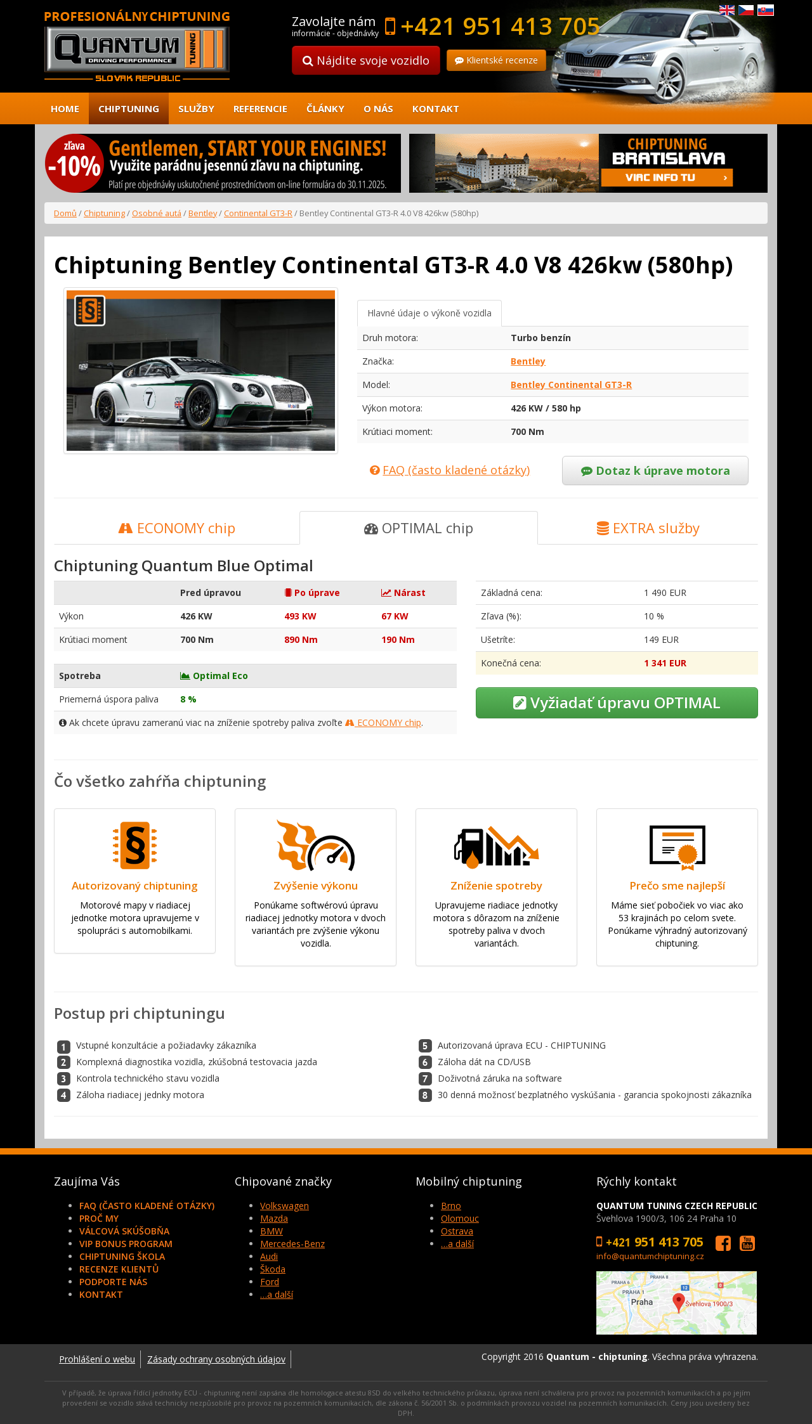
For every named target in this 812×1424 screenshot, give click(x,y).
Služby (196, 108)
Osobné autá (156, 213)
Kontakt (435, 108)
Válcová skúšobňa (124, 1231)
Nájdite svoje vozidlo (366, 60)
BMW (271, 1231)
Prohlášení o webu (97, 1359)
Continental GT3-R (258, 213)
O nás (378, 108)
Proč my (99, 1218)
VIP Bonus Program (126, 1244)
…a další (276, 1294)
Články (325, 108)
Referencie (260, 108)
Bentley (202, 213)
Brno (451, 1206)
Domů (65, 213)
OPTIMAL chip (418, 527)
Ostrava (457, 1231)
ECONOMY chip (176, 527)
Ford (269, 1282)
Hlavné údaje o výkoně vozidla (429, 313)
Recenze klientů (119, 1269)
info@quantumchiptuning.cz (650, 1256)
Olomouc (460, 1218)
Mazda (274, 1218)
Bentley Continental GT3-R (571, 385)
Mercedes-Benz (292, 1244)
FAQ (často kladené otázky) (146, 1206)
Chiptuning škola (122, 1256)
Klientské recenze (496, 60)
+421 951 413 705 (500, 25)
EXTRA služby (648, 527)
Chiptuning (128, 108)
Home (65, 108)
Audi (269, 1256)
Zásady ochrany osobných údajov (216, 1359)
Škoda (272, 1269)
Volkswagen (284, 1206)
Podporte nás (113, 1282)
